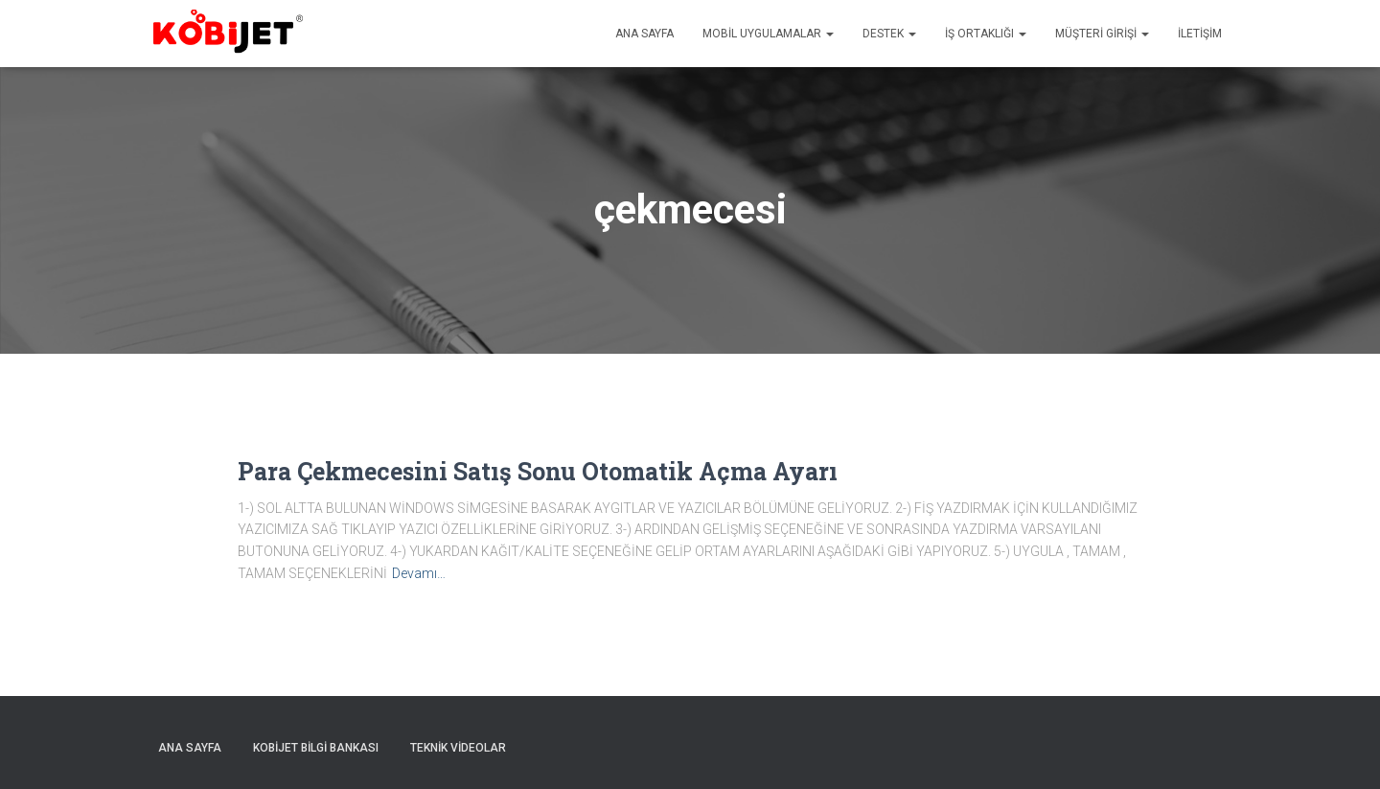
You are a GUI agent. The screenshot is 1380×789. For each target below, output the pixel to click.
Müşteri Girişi (1102, 33)
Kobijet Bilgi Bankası (316, 747)
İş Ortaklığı (985, 33)
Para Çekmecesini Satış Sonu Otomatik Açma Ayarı (538, 471)
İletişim (1200, 33)
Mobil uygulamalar (768, 33)
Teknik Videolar (458, 747)
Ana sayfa (644, 33)
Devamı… (419, 573)
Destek (889, 33)
